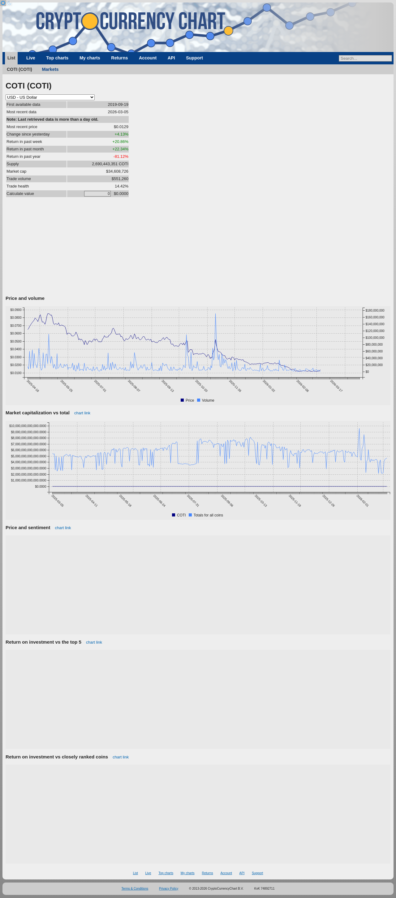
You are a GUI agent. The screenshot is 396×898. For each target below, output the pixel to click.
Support (194, 57)
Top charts (57, 57)
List (11, 57)
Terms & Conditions (135, 888)
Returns (119, 57)
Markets (50, 69)
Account (148, 57)
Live (30, 57)
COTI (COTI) (19, 69)
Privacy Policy (168, 888)
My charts (90, 57)
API (171, 57)
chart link (82, 413)
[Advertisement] (198, 247)
